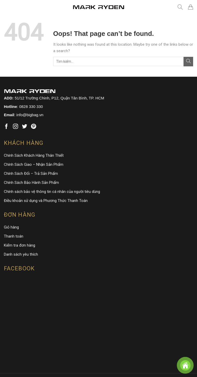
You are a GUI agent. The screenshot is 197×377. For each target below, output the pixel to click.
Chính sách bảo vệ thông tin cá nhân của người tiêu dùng (52, 191)
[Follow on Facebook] (6, 126)
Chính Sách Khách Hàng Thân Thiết (34, 155)
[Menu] (8, 7)
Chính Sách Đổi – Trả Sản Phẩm (31, 173)
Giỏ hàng (11, 227)
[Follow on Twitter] (24, 126)
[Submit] (188, 61)
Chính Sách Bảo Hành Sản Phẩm (31, 182)
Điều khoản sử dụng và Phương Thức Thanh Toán (46, 200)
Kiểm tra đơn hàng (19, 245)
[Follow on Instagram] (15, 126)
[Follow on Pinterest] (33, 126)
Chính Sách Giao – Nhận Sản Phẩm (33, 164)
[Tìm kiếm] (180, 7)
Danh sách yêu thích (21, 254)
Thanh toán (13, 236)
